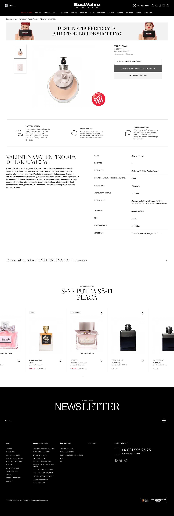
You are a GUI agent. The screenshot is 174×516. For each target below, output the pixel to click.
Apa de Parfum (32, 19)
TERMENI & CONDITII (67, 448)
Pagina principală (11, 19)
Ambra (156, 171)
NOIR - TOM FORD (39, 483)
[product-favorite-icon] (19, 360)
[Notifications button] (156, 5)
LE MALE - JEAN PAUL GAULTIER (43, 448)
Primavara (135, 186)
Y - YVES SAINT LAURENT (41, 452)
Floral (141, 156)
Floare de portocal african (156, 203)
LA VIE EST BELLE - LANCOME (43, 473)
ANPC (62, 458)
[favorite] (164, 5)
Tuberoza (151, 201)
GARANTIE (9, 465)
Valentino (43, 19)
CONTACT (9, 481)
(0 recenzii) (130, 54)
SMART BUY (149, 12)
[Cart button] (168, 5)
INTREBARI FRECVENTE (13, 478)
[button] (20, 52)
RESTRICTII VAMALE (12, 468)
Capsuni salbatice (138, 201)
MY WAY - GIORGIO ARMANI (42, 461)
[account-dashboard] (160, 5)
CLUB (12, 5)
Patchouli (159, 201)
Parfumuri (22, 19)
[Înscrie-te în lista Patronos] (164, 421)
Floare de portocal (138, 233)
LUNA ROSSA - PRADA (40, 479)
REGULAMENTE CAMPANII (14, 461)
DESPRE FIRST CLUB (13, 455)
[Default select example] (138, 61)
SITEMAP (9, 474)
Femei (134, 218)
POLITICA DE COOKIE (67, 452)
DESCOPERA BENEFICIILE (14, 458)
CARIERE (9, 448)
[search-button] (152, 5)
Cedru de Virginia (138, 171)
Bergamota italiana (155, 233)
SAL (61, 461)
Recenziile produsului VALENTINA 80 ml (46, 260)
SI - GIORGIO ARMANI (40, 455)
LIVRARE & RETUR (12, 471)
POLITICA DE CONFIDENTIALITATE (71, 455)
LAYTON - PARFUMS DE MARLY (43, 476)
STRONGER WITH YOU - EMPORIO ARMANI (44, 465)
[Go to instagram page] (121, 460)
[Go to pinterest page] (125, 460)
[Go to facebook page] (116, 460)
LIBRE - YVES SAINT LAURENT (43, 470)
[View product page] (46, 336)
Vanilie (149, 171)
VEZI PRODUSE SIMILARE (138, 75)
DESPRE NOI (10, 452)
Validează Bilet (143, 5)
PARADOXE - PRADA (39, 458)
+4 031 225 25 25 (136, 450)
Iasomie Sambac (138, 203)
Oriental (134, 156)
